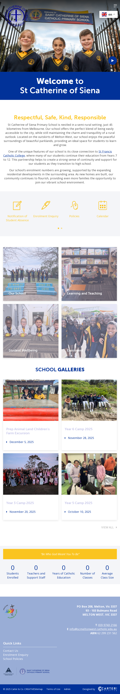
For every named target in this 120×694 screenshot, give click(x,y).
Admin (67, 689)
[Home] (10, 617)
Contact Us (10, 651)
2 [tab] (3, 34)
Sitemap (38, 689)
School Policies (13, 659)
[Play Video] (112, 60)
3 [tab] (3, 37)
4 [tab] (3, 40)
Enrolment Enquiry (15, 655)
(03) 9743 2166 (107, 625)
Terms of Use (53, 689)
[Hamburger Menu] (115, 5)
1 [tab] (3, 31)
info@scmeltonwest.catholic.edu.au (93, 629)
